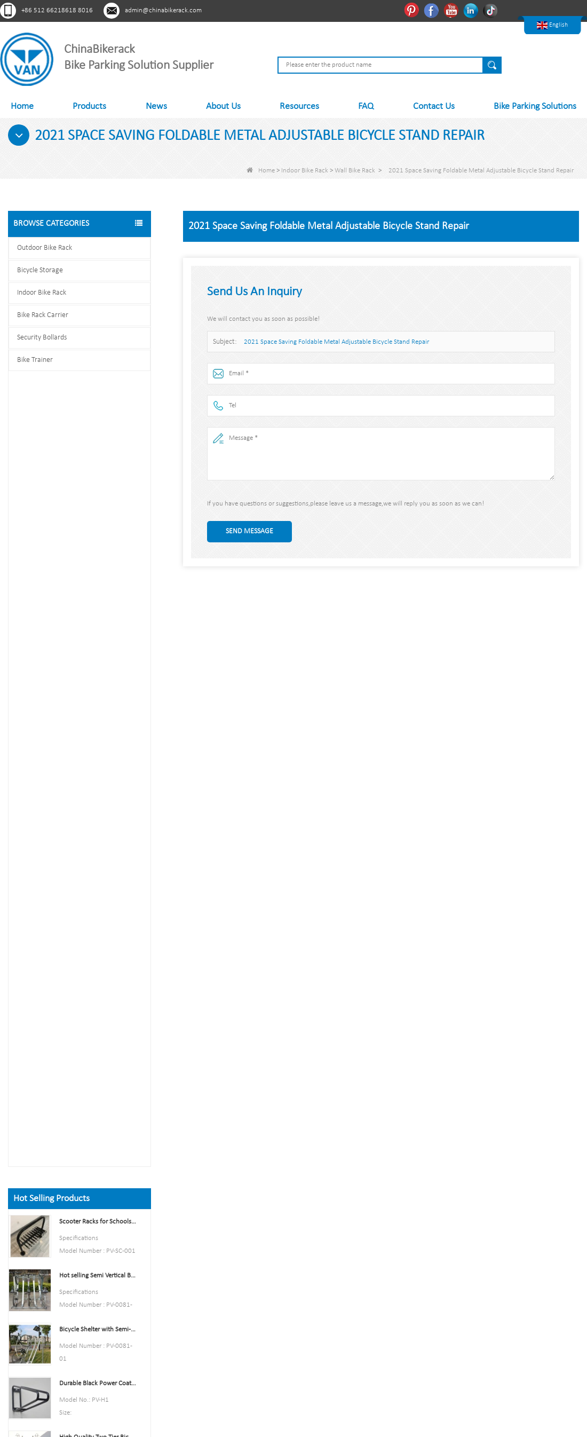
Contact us (79, 1105)
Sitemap (193, 1283)
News (156, 106)
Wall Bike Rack (355, 170)
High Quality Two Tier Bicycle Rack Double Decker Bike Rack (97, 643)
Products (89, 106)
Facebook (432, 10)
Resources (299, 106)
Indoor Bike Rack (304, 170)
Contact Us (434, 106)
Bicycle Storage (40, 270)
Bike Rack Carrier (42, 315)
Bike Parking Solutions (535, 106)
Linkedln (472, 10)
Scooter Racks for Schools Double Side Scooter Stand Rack (97, 427)
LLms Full (194, 1334)
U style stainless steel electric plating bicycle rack (97, 940)
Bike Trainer (35, 360)
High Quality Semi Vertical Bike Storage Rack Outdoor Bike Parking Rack (97, 778)
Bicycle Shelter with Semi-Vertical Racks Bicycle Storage (97, 535)
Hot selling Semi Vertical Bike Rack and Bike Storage (97, 481)
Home (22, 106)
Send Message (249, 531)
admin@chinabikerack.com (163, 10)
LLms (188, 1317)
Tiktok (491, 10)
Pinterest (412, 10)
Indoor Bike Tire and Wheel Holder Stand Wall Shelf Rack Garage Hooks (97, 724)
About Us (223, 106)
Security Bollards (42, 338)
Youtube (452, 10)
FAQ (366, 106)
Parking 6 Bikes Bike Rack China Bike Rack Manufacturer (97, 832)
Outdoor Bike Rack (44, 248)
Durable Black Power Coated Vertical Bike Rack (97, 589)
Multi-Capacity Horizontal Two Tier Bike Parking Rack (97, 886)
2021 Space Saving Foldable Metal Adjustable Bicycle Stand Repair (336, 341)
